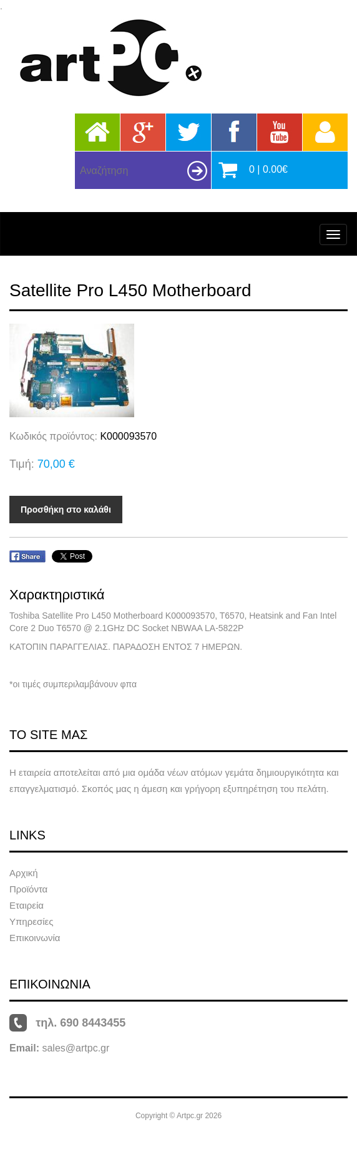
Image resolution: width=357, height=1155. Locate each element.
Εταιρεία (26, 905)
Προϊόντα (28, 889)
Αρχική (23, 872)
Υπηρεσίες (31, 921)
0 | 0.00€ (268, 169)
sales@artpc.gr (75, 1048)
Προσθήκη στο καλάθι (66, 510)
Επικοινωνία (34, 937)
